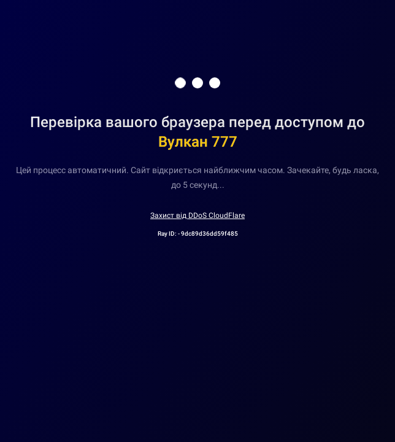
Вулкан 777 (197, 141)
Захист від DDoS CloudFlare (197, 215)
